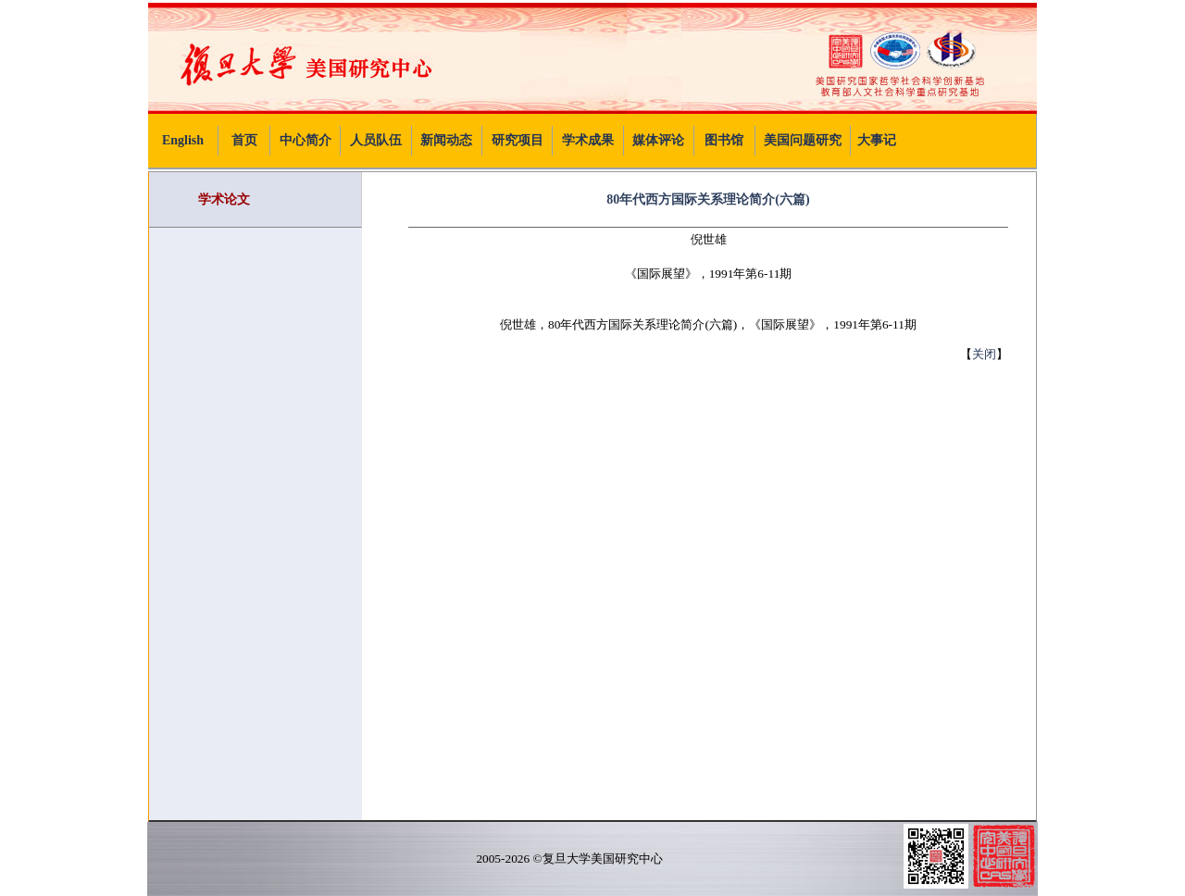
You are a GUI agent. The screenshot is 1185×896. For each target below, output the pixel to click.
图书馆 (724, 140)
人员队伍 (376, 140)
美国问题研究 (803, 140)
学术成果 (588, 140)
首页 (244, 140)
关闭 (984, 354)
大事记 (876, 140)
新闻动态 (446, 140)
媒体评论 (658, 140)
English (183, 140)
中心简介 (305, 140)
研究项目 (517, 140)
